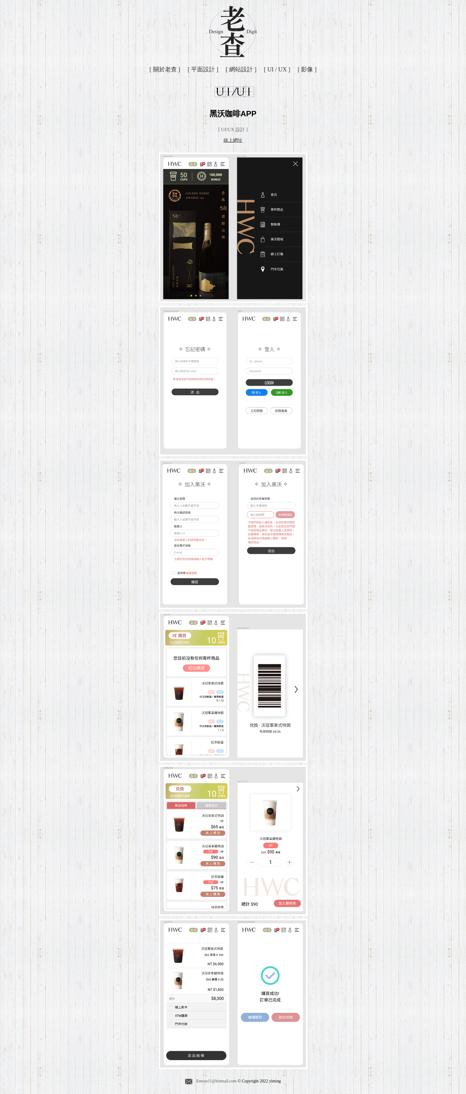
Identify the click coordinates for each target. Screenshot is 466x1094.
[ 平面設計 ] (203, 69)
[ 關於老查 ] (164, 69)
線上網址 (233, 140)
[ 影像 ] (307, 69)
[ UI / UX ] (277, 69)
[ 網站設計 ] (241, 69)
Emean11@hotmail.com (211, 1081)
